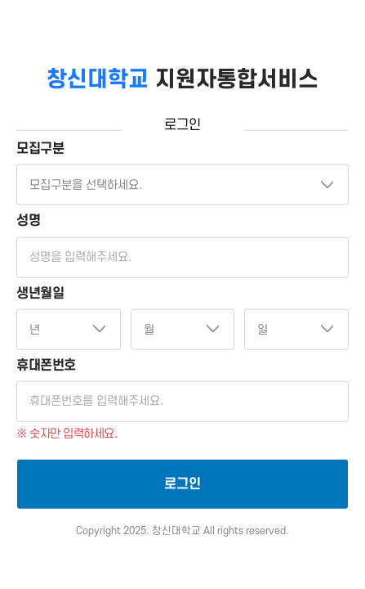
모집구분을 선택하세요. (85, 185)
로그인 (182, 484)
